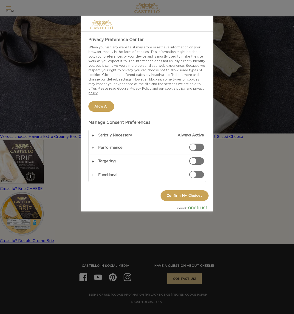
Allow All (101, 106)
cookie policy (175, 88)
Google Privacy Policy (134, 88)
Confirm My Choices (184, 195)
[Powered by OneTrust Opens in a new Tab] (193, 208)
